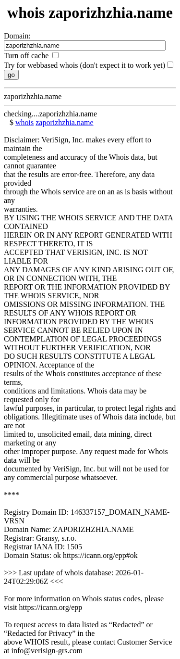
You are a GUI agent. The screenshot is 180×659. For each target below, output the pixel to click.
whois (24, 122)
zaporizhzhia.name (64, 122)
